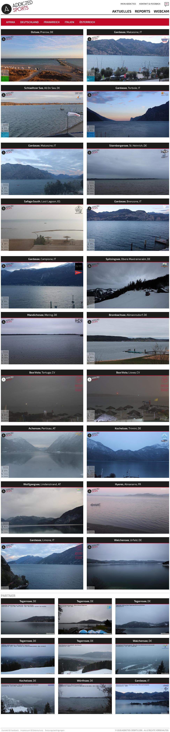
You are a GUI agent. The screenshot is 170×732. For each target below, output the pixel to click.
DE (166, 3)
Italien (69, 22)
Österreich (87, 22)
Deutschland (29, 22)
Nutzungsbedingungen (54, 730)
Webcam (161, 11)
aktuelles (121, 11)
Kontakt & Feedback (149, 3)
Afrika (10, 22)
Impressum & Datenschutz (31, 730)
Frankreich (52, 22)
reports (142, 11)
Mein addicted (128, 3)
